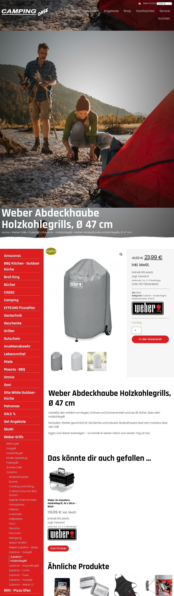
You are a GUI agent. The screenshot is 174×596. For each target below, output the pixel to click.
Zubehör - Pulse (19, 575)
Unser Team (71, 11)
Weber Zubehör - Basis (23, 547)
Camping (11, 300)
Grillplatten (16, 519)
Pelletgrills (12, 463)
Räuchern (15, 533)
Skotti (8, 429)
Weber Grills (19, 232)
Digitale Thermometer (22, 500)
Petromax (12, 406)
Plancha (14, 528)
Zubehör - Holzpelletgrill (24, 565)
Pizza (12, 524)
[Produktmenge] (136, 330)
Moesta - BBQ (14, 369)
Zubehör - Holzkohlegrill (57, 232)
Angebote (111, 11)
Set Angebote (15, 421)
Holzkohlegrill (14, 453)
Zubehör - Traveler (21, 580)
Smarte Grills (14, 467)
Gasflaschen (145, 11)
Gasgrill (11, 448)
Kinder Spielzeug (16, 458)
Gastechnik (13, 315)
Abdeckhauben (19, 477)
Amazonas (12, 255)
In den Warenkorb (150, 339)
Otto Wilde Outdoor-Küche (20, 395)
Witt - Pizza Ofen (17, 590)
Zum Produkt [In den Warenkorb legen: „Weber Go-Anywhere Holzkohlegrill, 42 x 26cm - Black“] (58, 548)
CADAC (9, 292)
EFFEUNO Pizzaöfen (19, 307)
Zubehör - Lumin (19, 570)
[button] (121, 254)
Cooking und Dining (21, 486)
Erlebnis (13, 509)
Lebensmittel (14, 354)
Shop (127, 11)
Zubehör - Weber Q (21, 584)
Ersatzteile (15, 514)
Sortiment (92, 11)
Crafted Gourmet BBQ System (23, 493)
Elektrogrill (12, 444)
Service (165, 11)
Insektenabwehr (17, 346)
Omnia (9, 377)
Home (5, 232)
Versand (143, 276)
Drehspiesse (16, 505)
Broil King (11, 277)
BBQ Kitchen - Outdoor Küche (21, 266)
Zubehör (34, 232)
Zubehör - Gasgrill (20, 552)
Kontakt (164, 18)
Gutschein (12, 338)
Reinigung (15, 538)
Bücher (9, 284)
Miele (8, 361)
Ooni (7, 384)
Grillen (9, 330)
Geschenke (13, 323)
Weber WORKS (18, 543)
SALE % (10, 413)
